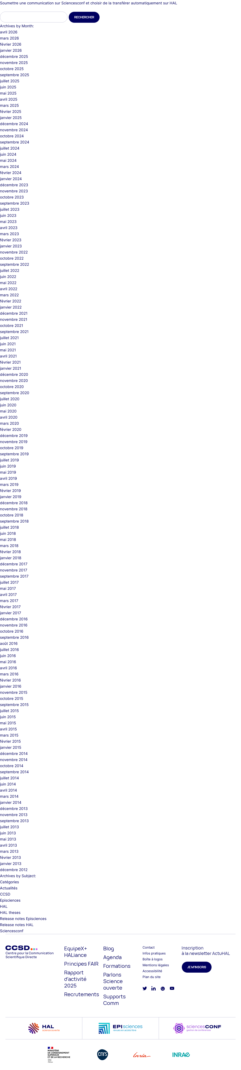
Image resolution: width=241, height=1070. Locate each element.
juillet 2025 (9, 81)
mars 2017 (9, 601)
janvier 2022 (11, 307)
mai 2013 (8, 839)
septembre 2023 (14, 203)
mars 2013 (9, 851)
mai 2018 (8, 539)
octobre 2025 (12, 69)
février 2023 (10, 240)
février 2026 (10, 44)
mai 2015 (8, 723)
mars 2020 (9, 423)
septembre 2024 (14, 142)
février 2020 (10, 429)
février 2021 (10, 362)
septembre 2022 (14, 264)
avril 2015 (8, 729)
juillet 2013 (9, 827)
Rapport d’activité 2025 (75, 979)
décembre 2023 (14, 185)
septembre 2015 (14, 704)
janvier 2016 (10, 686)
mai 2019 (8, 472)
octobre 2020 (12, 387)
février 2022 (10, 301)
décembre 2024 (14, 124)
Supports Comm (114, 999)
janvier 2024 (11, 179)
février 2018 (10, 552)
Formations (117, 965)
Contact (149, 947)
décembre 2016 (14, 619)
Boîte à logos (153, 959)
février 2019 (10, 490)
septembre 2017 (14, 576)
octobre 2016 (11, 631)
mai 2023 (8, 221)
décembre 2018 (14, 503)
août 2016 (9, 643)
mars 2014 (9, 796)
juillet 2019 (9, 460)
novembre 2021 (13, 319)
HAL (4, 906)
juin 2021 (8, 344)
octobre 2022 (12, 258)
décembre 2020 (14, 374)
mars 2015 (9, 735)
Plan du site (152, 977)
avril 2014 (8, 790)
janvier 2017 (10, 613)
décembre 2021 (14, 313)
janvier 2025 (11, 118)
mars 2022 (9, 295)
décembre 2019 (14, 435)
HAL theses (10, 912)
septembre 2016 (14, 637)
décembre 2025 (14, 56)
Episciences (10, 900)
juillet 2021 (9, 338)
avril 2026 (8, 32)
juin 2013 (8, 833)
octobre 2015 (11, 698)
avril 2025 (8, 99)
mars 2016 (9, 674)
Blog (108, 948)
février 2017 (10, 607)
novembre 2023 (14, 191)
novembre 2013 (14, 815)
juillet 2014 (9, 778)
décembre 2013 (14, 808)
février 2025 (10, 111)
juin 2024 (8, 154)
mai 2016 (8, 662)
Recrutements (81, 994)
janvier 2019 (10, 497)
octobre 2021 (11, 325)
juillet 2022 (9, 270)
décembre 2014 (14, 753)
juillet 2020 (9, 399)
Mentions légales (156, 965)
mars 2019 (9, 484)
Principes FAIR (81, 963)
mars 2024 (9, 166)
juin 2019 (8, 466)
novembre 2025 (14, 62)
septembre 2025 (14, 75)
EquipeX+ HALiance (75, 951)
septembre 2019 (14, 454)
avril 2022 (8, 289)
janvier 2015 (10, 747)
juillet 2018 (9, 527)
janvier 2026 (11, 50)
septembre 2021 (14, 332)
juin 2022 (8, 276)
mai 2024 (8, 160)
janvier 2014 (10, 802)
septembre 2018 (14, 521)
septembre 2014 (14, 772)
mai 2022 (8, 283)
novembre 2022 (14, 252)
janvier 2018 (10, 558)
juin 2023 (8, 215)
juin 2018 (8, 533)
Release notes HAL (17, 925)
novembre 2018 (13, 509)
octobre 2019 (11, 448)
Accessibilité (152, 971)
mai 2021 (8, 350)
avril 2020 (8, 417)
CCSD (5, 894)
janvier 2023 (11, 246)
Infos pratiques (154, 953)
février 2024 (10, 173)
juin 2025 (8, 87)
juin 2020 (8, 405)
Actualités (8, 888)
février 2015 (10, 741)
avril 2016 (8, 668)
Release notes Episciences (23, 918)
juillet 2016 (9, 649)
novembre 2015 (13, 692)
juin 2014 (8, 784)
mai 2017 (8, 588)
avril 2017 (8, 594)
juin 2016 (8, 656)
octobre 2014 (11, 766)
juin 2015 (8, 717)
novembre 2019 (14, 442)
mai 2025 (8, 93)
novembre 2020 (14, 380)
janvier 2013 (10, 863)
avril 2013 (8, 845)
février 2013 (10, 857)
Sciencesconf (11, 931)
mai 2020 (8, 411)
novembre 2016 (14, 625)
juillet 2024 (9, 148)
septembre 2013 (14, 821)
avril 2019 (8, 478)
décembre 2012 (14, 870)
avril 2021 (8, 356)
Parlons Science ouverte (113, 981)
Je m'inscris (196, 967)
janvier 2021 (10, 368)
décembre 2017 (14, 564)
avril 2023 (8, 228)
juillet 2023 (9, 209)
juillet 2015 (9, 711)
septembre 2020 (14, 393)
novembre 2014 (14, 760)
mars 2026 (9, 38)
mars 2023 (9, 234)
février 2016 (10, 680)
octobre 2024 (12, 136)
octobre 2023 (12, 197)
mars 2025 (9, 105)
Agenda (112, 957)
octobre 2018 (11, 515)
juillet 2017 (9, 582)
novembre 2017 (13, 570)
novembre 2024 (14, 130)
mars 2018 (9, 546)
